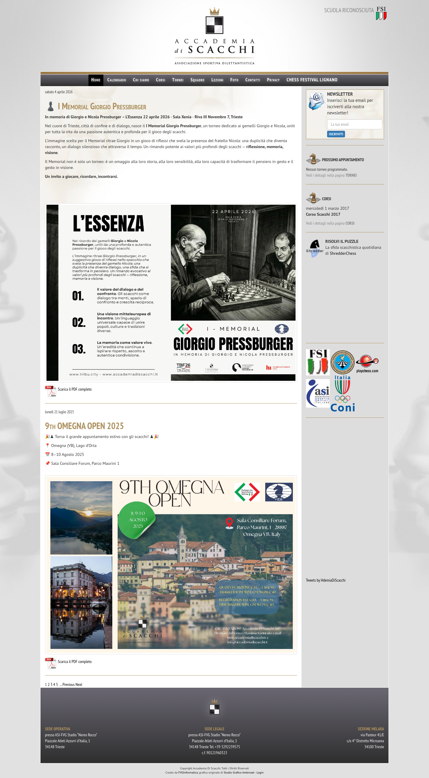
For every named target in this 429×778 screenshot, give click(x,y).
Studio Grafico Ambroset (239, 772)
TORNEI (351, 175)
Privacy (273, 80)
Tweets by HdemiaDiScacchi (326, 580)
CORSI (350, 223)
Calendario (116, 80)
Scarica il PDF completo (68, 389)
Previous (69, 684)
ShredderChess (343, 253)
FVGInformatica (188, 772)
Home (96, 80)
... (61, 684)
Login (260, 772)
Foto (234, 80)
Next (78, 684)
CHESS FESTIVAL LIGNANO (312, 80)
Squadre (197, 80)
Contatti (252, 80)
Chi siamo (141, 80)
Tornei (178, 80)
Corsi (160, 80)
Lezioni (218, 80)
